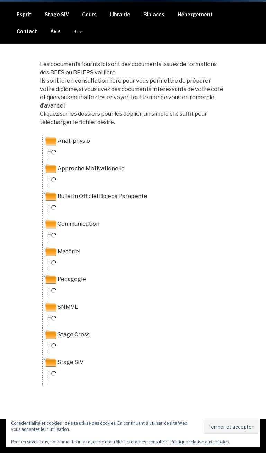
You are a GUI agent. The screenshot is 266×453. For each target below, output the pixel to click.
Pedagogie (71, 279)
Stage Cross (73, 334)
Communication (78, 224)
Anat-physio (73, 141)
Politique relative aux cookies (199, 441)
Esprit (24, 14)
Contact (27, 31)
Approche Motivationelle (91, 168)
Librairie (120, 14)
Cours (89, 14)
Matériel (68, 251)
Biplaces (154, 14)
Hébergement (195, 14)
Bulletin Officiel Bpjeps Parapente (102, 196)
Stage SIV (57, 14)
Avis (55, 31)
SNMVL (67, 307)
